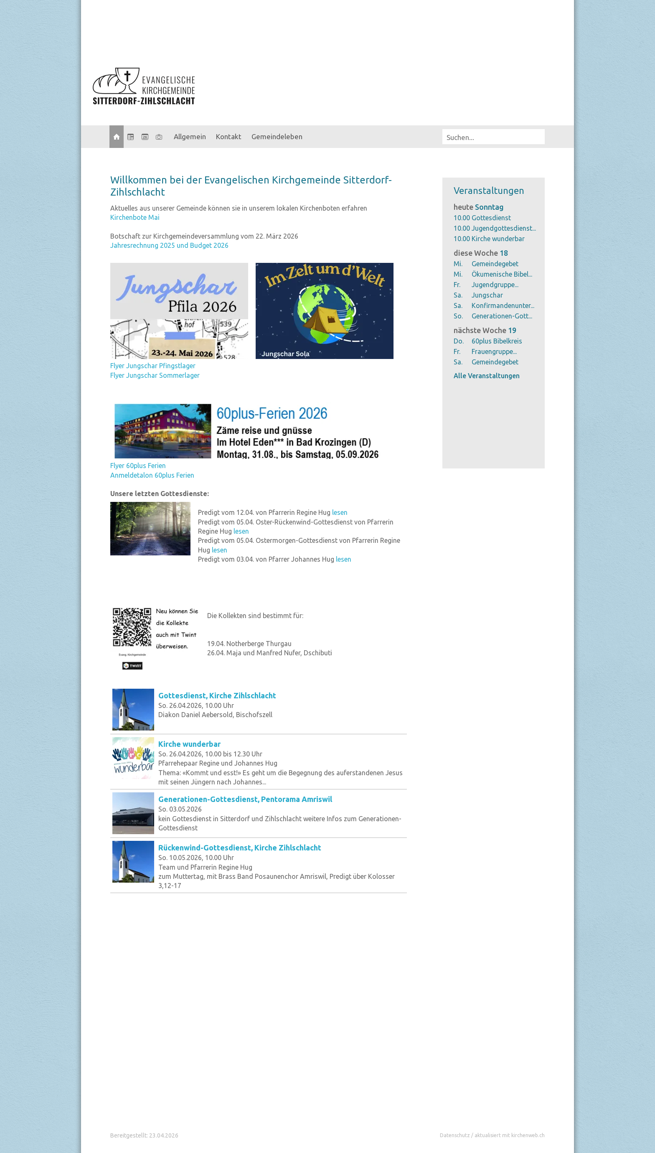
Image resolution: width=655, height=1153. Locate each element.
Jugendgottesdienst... (504, 228)
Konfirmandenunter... (503, 305)
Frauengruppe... (494, 351)
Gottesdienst (491, 217)
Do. (459, 341)
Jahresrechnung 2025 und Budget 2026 (169, 245)
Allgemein (190, 136)
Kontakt (228, 136)
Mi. (458, 263)
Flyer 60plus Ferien (138, 465)
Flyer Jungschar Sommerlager (155, 375)
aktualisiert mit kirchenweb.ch (510, 1135)
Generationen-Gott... (502, 316)
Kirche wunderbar (498, 238)
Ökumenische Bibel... (502, 274)
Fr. (457, 284)
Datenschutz (455, 1135)
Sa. (458, 295)
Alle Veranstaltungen (487, 375)
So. (458, 316)
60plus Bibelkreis (497, 341)
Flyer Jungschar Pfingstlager (152, 365)
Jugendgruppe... (495, 284)
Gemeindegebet (495, 263)
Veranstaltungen (489, 190)
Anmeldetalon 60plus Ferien (152, 475)
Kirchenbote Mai (135, 217)
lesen (340, 512)
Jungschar (487, 295)
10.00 (462, 217)
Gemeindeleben (276, 136)
